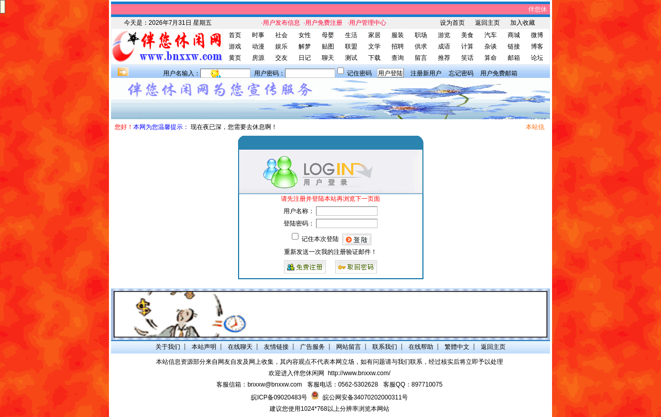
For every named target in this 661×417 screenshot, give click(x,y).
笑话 (467, 57)
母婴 (328, 35)
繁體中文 (457, 346)
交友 (281, 57)
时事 (258, 35)
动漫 (258, 46)
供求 (421, 46)
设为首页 (452, 22)
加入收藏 (522, 22)
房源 (258, 57)
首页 (235, 35)
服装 (397, 35)
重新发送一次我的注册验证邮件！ (330, 251)
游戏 (235, 46)
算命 (490, 57)
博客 (537, 46)
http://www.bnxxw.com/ (359, 373)
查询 (397, 57)
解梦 (304, 46)
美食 (467, 35)
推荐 (444, 57)
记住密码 (359, 73)
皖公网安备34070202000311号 (365, 397)
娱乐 (281, 46)
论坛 (537, 57)
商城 (514, 35)
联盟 (351, 46)
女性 (304, 35)
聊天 (328, 57)
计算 (467, 46)
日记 (304, 57)
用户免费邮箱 (498, 73)
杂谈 (490, 46)
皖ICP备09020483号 (279, 397)
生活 (351, 35)
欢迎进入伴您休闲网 (296, 373)
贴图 (328, 46)
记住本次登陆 (320, 239)
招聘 (397, 46)
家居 (374, 35)
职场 (421, 35)
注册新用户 (426, 73)
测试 (351, 57)
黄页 (235, 57)
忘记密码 (461, 73)
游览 (444, 35)
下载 (374, 57)
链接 (514, 46)
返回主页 (487, 22)
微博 (537, 35)
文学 (374, 46)
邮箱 (514, 57)
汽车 (490, 35)
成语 (444, 46)
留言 (421, 57)
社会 (281, 35)
